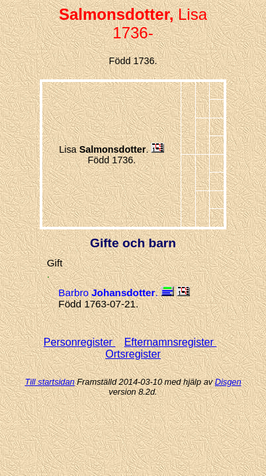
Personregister (80, 342)
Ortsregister (133, 354)
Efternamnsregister (170, 342)
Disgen (228, 382)
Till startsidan (49, 382)
